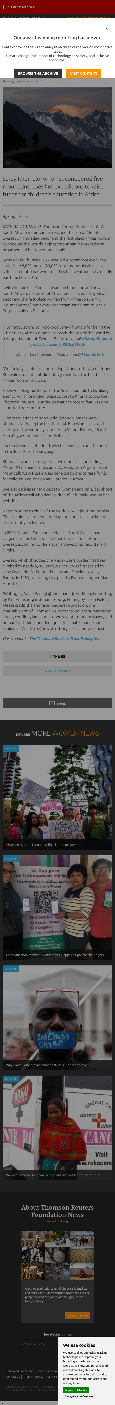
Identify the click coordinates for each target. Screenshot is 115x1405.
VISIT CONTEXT (83, 73)
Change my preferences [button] (79, 1396)
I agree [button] (69, 1390)
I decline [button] (82, 1390)
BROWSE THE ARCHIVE (38, 73)
